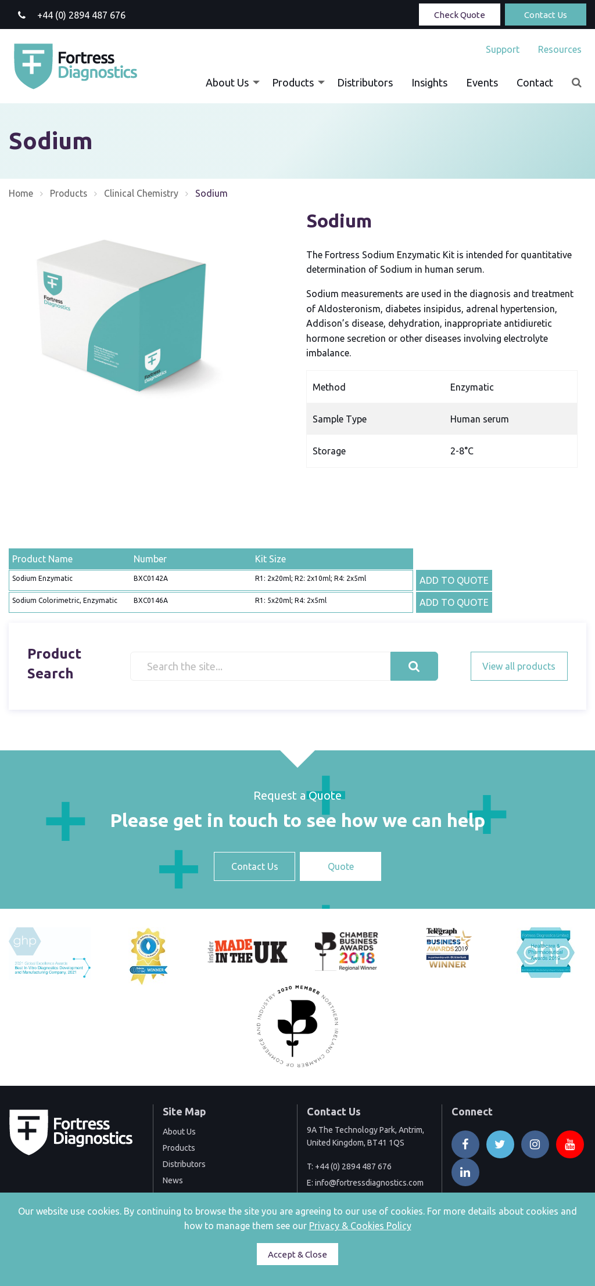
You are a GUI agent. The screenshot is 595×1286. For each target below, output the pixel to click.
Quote (341, 866)
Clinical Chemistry (143, 193)
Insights (429, 82)
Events (482, 82)
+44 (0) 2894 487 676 (353, 1166)
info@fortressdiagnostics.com (369, 1182)
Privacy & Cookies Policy (360, 1225)
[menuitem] (502, 49)
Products (293, 82)
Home (21, 193)
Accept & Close (297, 1254)
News (173, 1180)
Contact (535, 82)
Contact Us (545, 15)
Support (502, 49)
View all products (518, 666)
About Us (227, 82)
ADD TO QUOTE (454, 580)
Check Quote (459, 15)
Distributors (365, 82)
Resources (560, 49)
